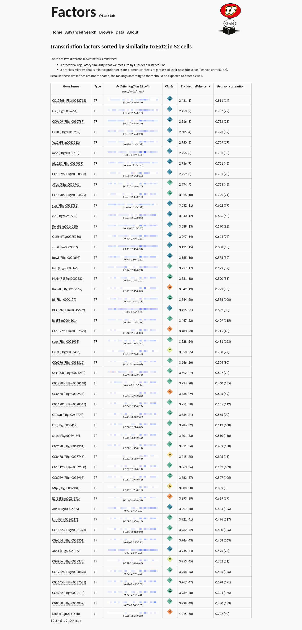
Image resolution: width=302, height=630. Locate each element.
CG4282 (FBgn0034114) (68, 593)
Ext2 (161, 46)
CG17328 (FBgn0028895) (69, 572)
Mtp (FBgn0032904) (65, 488)
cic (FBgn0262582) (64, 216)
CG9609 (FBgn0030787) (68, 122)
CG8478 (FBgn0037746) (68, 457)
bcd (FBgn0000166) (65, 268)
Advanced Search (80, 32)
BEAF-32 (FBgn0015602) (68, 310)
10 (70, 621)
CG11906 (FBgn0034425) (69, 195)
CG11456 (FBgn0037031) (69, 582)
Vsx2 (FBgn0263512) (66, 142)
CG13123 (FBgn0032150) (69, 467)
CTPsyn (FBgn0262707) (67, 415)
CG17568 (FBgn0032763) (69, 101)
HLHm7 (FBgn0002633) (68, 279)
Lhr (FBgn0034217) (65, 519)
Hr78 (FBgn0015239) (66, 132)
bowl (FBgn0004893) (66, 258)
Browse (106, 32)
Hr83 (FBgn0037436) (66, 352)
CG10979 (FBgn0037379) (69, 331)
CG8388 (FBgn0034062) (68, 603)
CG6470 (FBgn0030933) (68, 394)
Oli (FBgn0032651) (64, 111)
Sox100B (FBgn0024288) (68, 373)
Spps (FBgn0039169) (66, 436)
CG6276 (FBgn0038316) (68, 362)
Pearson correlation (232, 86)
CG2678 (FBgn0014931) (68, 446)
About (132, 32)
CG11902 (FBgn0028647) (69, 404)
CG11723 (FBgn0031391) (69, 530)
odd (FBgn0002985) (65, 509)
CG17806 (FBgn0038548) (69, 383)
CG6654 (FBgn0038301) (68, 540)
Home (56, 32)
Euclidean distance (195, 86)
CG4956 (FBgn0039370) (68, 561)
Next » (76, 621)
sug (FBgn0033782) (65, 205)
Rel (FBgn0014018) (65, 226)
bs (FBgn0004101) (64, 321)
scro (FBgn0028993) (65, 342)
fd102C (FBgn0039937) (67, 163)
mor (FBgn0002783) (65, 153)
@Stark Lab (107, 16)
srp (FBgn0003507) (65, 247)
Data (120, 32)
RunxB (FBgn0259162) (67, 289)
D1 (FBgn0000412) (64, 425)
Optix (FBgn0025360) (66, 237)
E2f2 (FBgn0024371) (66, 498)
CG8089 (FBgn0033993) (68, 478)
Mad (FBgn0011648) (66, 614)
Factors (73, 11)
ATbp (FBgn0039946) (66, 184)
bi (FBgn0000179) (64, 300)
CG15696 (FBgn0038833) (69, 174)
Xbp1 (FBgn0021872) (66, 551)
